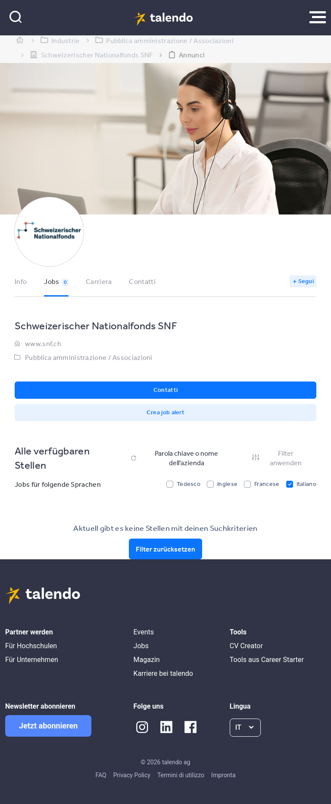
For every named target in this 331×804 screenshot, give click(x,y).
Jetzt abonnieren (48, 725)
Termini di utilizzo (180, 775)
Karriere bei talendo (163, 673)
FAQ (100, 775)
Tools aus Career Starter (267, 660)
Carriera (99, 281)
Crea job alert (165, 412)
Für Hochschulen (31, 646)
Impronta (223, 775)
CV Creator (246, 646)
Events (144, 632)
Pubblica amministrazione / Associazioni (89, 357)
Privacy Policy (131, 775)
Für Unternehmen (31, 660)
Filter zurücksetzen (165, 549)
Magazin (147, 660)
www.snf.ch (43, 343)
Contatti (142, 281)
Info (21, 281)
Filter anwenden (276, 458)
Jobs (56, 281)
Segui (306, 281)
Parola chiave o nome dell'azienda (173, 458)
